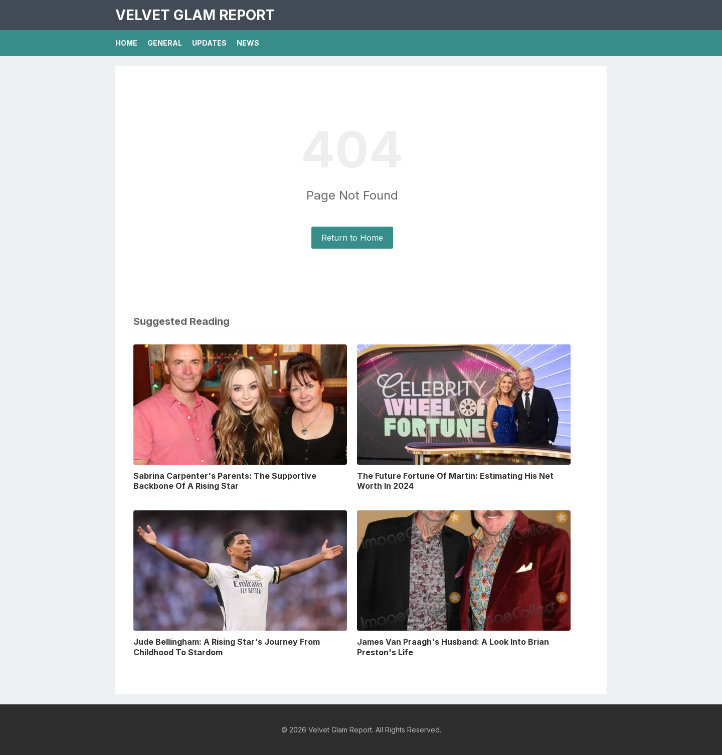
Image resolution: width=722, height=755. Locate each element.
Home (126, 43)
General (164, 43)
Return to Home (352, 238)
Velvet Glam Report (195, 15)
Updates (209, 43)
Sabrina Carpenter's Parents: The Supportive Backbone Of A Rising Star (224, 481)
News (248, 43)
